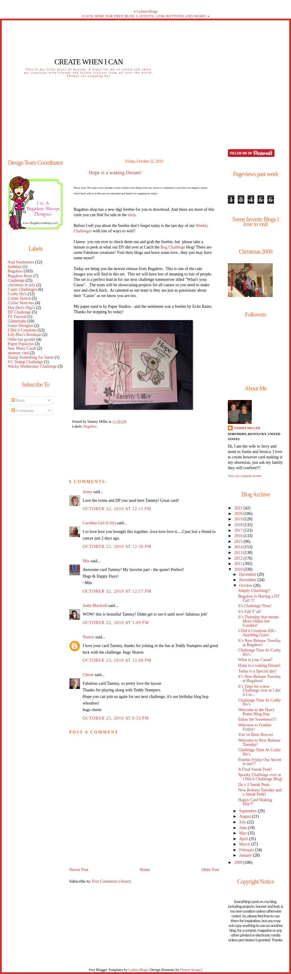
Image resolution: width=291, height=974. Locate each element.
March (245, 844)
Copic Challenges (22, 289)
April (244, 839)
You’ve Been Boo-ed (255, 734)
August (245, 816)
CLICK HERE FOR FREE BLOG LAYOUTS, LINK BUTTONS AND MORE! (143, 16)
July (243, 822)
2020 (238, 513)
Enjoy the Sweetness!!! (257, 719)
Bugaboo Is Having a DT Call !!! (258, 598)
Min (86, 561)
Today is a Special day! (257, 671)
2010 (238, 569)
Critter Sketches (21, 303)
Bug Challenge (172, 247)
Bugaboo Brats (20, 276)
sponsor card (18, 353)
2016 (238, 536)
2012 (238, 558)
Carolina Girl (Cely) (99, 523)
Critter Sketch (19, 298)
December (248, 574)
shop (132, 215)
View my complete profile (244, 476)
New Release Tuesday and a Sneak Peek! (259, 792)
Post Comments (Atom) (111, 881)
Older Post (210, 869)
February (247, 850)
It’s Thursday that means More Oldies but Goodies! (258, 621)
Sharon (88, 637)
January (246, 855)
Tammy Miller (247, 428)
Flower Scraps (190, 970)
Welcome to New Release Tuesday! (259, 742)
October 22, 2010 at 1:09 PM (116, 622)
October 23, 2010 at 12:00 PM (117, 660)
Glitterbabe (17, 321)
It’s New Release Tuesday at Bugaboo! (259, 642)
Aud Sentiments (21, 262)
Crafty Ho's (17, 294)
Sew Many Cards (22, 348)
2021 (238, 508)
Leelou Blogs (147, 11)
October (246, 585)
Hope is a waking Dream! (115, 172)
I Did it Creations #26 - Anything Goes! (257, 632)
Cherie (88, 674)
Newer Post (78, 869)
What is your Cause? (255, 660)
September (248, 811)
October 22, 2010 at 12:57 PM (117, 591)
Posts (18, 400)
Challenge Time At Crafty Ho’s (259, 652)
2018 (238, 524)
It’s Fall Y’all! (249, 611)
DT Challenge (19, 312)
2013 (238, 552)
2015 (238, 541)
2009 (238, 862)
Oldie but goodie (22, 339)
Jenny (87, 492)
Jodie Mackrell (95, 605)
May (243, 833)
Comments (22, 410)
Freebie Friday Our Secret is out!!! (259, 762)
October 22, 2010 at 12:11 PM (117, 509)
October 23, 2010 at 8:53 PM (116, 718)
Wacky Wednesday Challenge (32, 366)
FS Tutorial (17, 316)
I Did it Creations (22, 330)
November (248, 580)
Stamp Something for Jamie (31, 357)
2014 (238, 547)
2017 (238, 530)
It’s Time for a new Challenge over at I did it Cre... (259, 690)
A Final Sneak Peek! (255, 769)
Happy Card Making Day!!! (255, 802)
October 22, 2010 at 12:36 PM (117, 546)
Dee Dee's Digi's (21, 307)
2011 (238, 563)
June (243, 827)
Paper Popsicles (21, 344)
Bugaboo (15, 271)
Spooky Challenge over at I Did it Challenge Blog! (260, 776)
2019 (238, 519)
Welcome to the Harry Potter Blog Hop (256, 712)
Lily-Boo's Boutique (24, 334)
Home (145, 869)
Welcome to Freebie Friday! (254, 727)
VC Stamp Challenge (25, 362)
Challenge (16, 280)
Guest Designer (20, 325)
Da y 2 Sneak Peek (253, 784)
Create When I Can (88, 62)
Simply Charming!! (254, 590)
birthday (15, 266)
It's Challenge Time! (255, 606)
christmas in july (21, 285)
